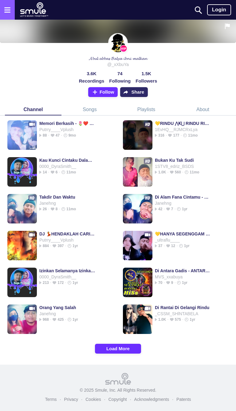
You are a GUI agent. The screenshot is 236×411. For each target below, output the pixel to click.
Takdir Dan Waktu (57, 197)
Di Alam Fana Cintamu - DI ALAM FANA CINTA (183, 197)
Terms (51, 399)
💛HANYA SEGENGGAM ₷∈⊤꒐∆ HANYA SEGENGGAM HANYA (183, 233)
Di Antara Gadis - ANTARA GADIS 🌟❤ (183, 270)
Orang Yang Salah (57, 307)
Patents (183, 399)
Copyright (117, 399)
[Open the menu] (7, 10)
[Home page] (34, 9)
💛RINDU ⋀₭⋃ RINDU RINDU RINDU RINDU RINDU (183, 123)
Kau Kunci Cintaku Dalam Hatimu (67, 160)
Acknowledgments (151, 399)
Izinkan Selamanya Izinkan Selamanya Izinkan (67, 270)
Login (219, 10)
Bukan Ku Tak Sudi (174, 160)
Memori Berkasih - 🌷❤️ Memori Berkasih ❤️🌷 (67, 123)
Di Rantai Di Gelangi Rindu (182, 307)
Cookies (93, 399)
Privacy (71, 399)
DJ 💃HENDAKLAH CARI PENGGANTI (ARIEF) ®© (67, 233)
